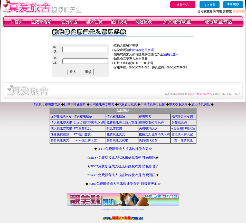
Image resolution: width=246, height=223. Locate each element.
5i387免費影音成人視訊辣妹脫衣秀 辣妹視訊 (123, 157)
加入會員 (209, 4)
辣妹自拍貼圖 (107, 209)
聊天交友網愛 (178, 104)
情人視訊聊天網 (61, 122)
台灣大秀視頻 (137, 209)
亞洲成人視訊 (127, 104)
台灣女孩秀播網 (131, 209)
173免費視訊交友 (119, 209)
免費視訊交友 (148, 140)
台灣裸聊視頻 (136, 209)
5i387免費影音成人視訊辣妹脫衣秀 (122, 149)
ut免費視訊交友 (61, 116)
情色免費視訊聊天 (122, 209)
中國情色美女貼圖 (152, 104)
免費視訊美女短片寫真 (122, 122)
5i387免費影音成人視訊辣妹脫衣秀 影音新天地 (123, 184)
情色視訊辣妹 (83, 116)
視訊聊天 (145, 116)
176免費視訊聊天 (129, 209)
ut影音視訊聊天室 (183, 128)
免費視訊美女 (116, 134)
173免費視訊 (82, 128)
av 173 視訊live (125, 209)
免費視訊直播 (117, 209)
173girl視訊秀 (127, 209)
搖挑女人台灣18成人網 (154, 134)
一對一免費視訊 (182, 140)
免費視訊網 (179, 122)
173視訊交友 (82, 134)
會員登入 (183, 4)
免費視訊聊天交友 (115, 209)
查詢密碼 (233, 4)
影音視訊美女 (60, 140)
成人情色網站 (200, 104)
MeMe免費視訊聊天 (142, 209)
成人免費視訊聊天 (140, 209)
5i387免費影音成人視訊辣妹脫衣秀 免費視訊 (123, 175)
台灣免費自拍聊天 (109, 209)
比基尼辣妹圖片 (75, 104)
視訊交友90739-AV (151, 122)
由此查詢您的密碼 (141, 50)
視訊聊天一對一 (102, 209)
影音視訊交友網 (117, 140)
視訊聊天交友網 (182, 116)
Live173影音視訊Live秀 (89, 122)
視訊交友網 (114, 128)
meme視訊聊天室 (85, 140)
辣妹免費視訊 (60, 134)
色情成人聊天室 (182, 134)
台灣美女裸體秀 (134, 209)
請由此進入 (170, 54)
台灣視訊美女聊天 (102, 104)
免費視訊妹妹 (148, 128)
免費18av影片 (105, 209)
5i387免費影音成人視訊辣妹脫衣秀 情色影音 (123, 166)
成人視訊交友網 (61, 128)
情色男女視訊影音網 (46, 104)
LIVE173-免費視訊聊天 (112, 209)
